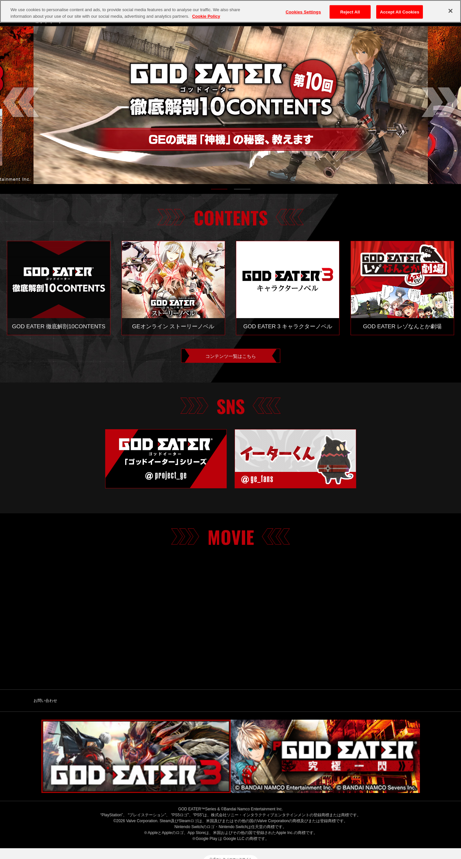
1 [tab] (219, 190)
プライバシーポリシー (186, 828)
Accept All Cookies (399, 11)
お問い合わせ (45, 703)
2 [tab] (242, 190)
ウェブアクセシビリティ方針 (373, 828)
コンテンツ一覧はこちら (231, 357)
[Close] (450, 11)
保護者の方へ (322, 828)
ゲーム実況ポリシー (280, 828)
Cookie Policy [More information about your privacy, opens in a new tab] (206, 16)
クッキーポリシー (234, 828)
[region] (230, 11)
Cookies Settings (303, 11)
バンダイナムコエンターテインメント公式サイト (108, 828)
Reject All (350, 11)
